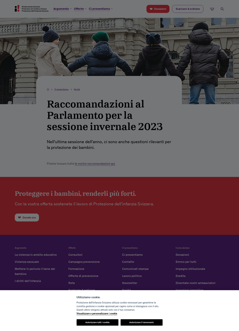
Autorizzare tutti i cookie (97, 322)
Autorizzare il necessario (141, 322)
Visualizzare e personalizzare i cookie (97, 313)
